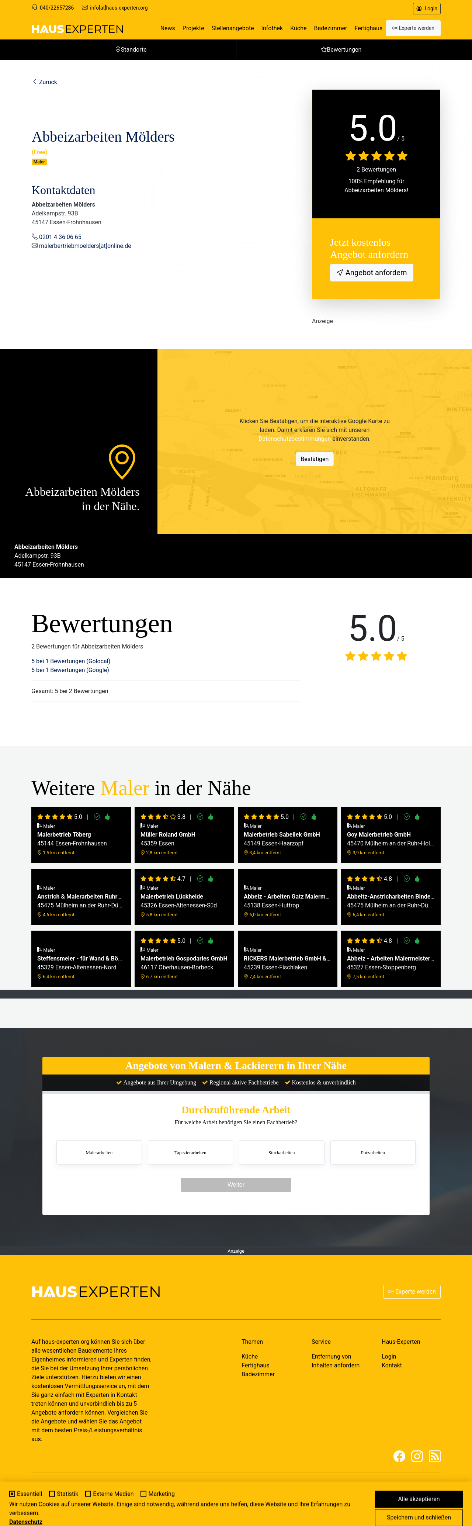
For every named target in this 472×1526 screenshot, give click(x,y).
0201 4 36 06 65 (60, 237)
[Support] (34, 8)
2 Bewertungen (376, 169)
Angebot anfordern (375, 272)
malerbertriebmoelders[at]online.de (85, 245)
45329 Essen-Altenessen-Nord (81, 963)
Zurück (44, 82)
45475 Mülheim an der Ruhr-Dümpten (81, 901)
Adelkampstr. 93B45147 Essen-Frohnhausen (49, 555)
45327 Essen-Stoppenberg (391, 963)
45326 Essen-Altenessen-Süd (178, 901)
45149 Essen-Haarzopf (282, 839)
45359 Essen (167, 839)
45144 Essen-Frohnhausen (72, 839)
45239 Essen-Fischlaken (288, 963)
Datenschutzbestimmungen (294, 438)
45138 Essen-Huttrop (288, 901)
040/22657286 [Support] (57, 8)
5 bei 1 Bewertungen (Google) (70, 670)
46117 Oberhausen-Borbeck (184, 963)
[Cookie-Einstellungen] (10, 1516)
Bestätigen (315, 459)
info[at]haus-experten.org (119, 8)
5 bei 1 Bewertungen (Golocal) (70, 661)
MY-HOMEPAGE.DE (86, 1494)
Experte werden (412, 1291)
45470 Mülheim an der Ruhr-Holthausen (391, 839)
